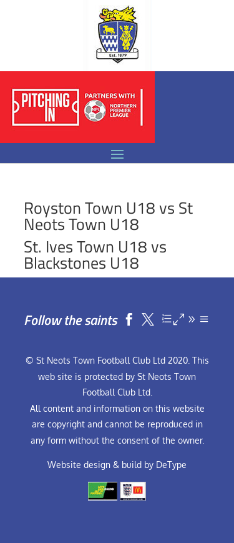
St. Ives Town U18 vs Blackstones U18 (95, 254)
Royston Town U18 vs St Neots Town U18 (108, 216)
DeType (171, 464)
